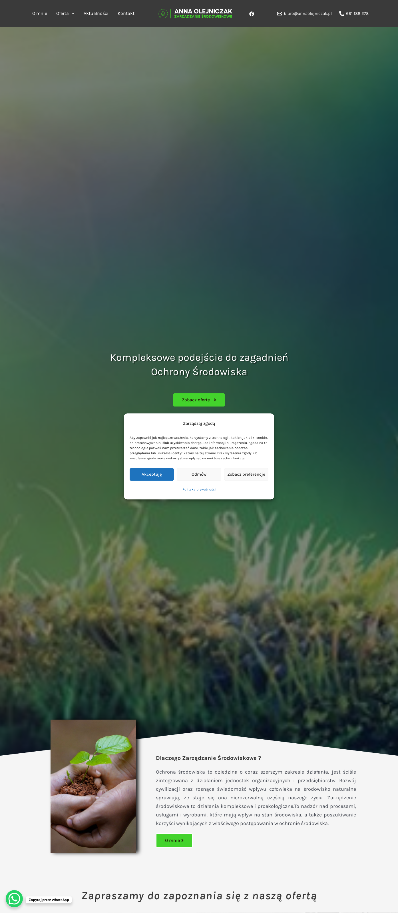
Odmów (199, 474)
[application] (72, 13)
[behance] (252, 13)
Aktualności (96, 13)
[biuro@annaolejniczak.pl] (304, 13)
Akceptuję (152, 474)
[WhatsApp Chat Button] (14, 898)
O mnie (39, 13)
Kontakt (126, 13)
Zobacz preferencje (246, 474)
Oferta (65, 13)
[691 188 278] (353, 13)
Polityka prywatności (199, 489)
